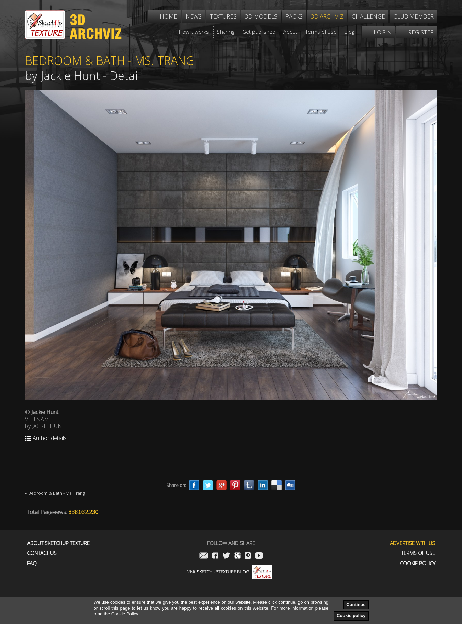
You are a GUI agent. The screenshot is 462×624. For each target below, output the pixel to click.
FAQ (32, 563)
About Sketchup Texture (58, 543)
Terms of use (418, 553)
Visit (229, 572)
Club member (413, 16)
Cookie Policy (417, 563)
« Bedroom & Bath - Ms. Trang (55, 493)
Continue (355, 604)
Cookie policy (351, 615)
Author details (50, 438)
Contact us (42, 553)
